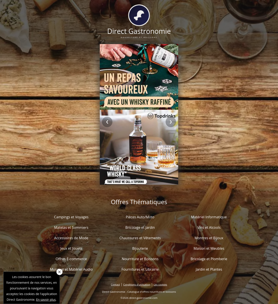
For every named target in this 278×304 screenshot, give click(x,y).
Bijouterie (140, 248)
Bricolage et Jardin (140, 227)
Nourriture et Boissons (140, 258)
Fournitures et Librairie (140, 269)
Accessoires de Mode (71, 238)
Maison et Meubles (208, 248)
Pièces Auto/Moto (140, 217)
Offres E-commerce (71, 258)
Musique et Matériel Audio (71, 269)
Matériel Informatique (209, 217)
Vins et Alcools (209, 227)
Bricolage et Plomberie (209, 258)
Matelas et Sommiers (71, 227)
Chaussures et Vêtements (140, 238)
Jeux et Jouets (71, 248)
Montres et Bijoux (209, 238)
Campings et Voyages (71, 217)
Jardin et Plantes (209, 269)
